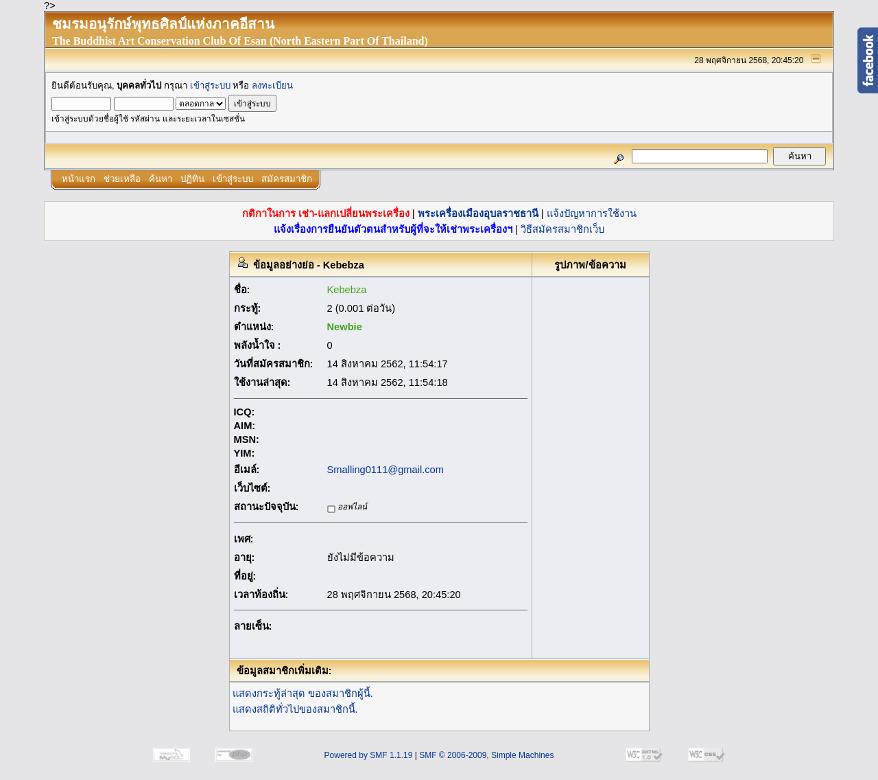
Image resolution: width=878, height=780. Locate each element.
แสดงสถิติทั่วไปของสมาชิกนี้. (295, 709)
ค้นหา (160, 179)
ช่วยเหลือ (122, 179)
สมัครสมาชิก (286, 179)
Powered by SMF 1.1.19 (368, 755)
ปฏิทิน (192, 179)
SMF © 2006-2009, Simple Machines (486, 755)
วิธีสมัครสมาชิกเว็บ (562, 229)
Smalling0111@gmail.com (385, 469)
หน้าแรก (78, 179)
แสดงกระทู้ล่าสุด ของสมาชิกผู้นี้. (303, 693)
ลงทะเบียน (272, 85)
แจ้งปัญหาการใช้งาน (592, 213)
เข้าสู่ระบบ (210, 85)
